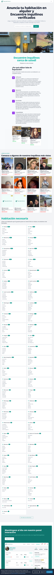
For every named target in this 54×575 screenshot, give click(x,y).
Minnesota (6, 411)
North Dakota (32, 477)
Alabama (31, 379)
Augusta (29, 244)
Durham (29, 286)
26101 (29, 469)
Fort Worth (30, 233)
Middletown (30, 331)
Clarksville (4, 265)
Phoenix (3, 272)
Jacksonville (4, 229)
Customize (36, 572)
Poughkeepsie (30, 255)
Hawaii (5, 455)
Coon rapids (4, 417)
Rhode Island (7, 422)
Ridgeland (4, 407)
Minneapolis (4, 413)
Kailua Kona (4, 458)
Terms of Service (14, 573)
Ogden (29, 338)
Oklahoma (31, 400)
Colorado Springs (5, 319)
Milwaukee (4, 391)
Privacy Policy (22, 573)
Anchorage (4, 489)
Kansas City (30, 371)
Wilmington (30, 326)
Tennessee (6, 259)
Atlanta (29, 239)
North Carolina (32, 281)
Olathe (29, 425)
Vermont (31, 488)
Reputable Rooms (6, 1)
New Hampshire (7, 357)
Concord (3, 361)
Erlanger (3, 384)
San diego (29, 295)
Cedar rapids (4, 469)
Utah (30, 335)
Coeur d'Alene (4, 373)
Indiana (5, 281)
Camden (3, 243)
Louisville (4, 380)
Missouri (31, 368)
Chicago (29, 261)
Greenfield (4, 397)
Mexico (5, 498)
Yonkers (29, 251)
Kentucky (6, 379)
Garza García (4, 501)
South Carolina (7, 292)
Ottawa (3, 513)
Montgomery (30, 386)
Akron (3, 353)
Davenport (4, 471)
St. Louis (29, 370)
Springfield (30, 372)
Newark (3, 239)
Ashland (3, 386)
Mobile (29, 383)
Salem (3, 364)
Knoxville (3, 263)
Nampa (3, 372)
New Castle (30, 330)
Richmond (4, 338)
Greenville (4, 295)
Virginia (5, 335)
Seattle (3, 307)
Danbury (29, 350)
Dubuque (4, 470)
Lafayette (29, 307)
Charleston (4, 297)
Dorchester (30, 276)
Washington (6, 303)
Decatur (29, 242)
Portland (29, 391)
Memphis (4, 262)
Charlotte (29, 285)
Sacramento (30, 296)
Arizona (5, 270)
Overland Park (30, 429)
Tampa (3, 231)
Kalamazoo (30, 316)
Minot (29, 482)
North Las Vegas (5, 329)
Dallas (29, 229)
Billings (3, 446)
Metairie (29, 309)
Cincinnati (4, 349)
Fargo (29, 478)
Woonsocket (4, 425)
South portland (5, 436)
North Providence (5, 429)
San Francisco (30, 297)
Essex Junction (30, 491)
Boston (29, 272)
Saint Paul (4, 414)
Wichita (29, 424)
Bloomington (4, 286)
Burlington (4, 244)
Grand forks (30, 480)
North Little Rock (31, 417)
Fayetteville (30, 284)
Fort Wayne (4, 284)
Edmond (29, 407)
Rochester (30, 252)
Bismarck (29, 481)
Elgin (29, 265)
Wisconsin (6, 390)
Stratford (29, 353)
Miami (3, 233)
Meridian (3, 371)
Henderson (4, 327)
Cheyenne (4, 478)
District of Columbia (34, 433)
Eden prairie (4, 416)
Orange (29, 299)
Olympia (3, 309)
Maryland (31, 357)
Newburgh (30, 254)
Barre (29, 492)
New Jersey (6, 237)
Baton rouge (30, 306)
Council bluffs (4, 467)
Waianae (3, 462)
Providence (4, 424)
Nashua (3, 360)
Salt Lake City (30, 337)
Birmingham (30, 380)
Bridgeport (30, 349)
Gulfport (3, 405)
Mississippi (6, 400)
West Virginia (32, 466)
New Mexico (32, 455)
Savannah (29, 240)
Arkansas (31, 411)
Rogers (29, 416)
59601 (3, 450)
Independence (30, 373)
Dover (29, 329)
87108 (29, 459)
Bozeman (4, 451)
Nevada (5, 324)
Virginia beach (4, 337)
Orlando (3, 228)
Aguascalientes (33, 505)
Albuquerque (30, 457)
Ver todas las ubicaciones (26, 517)
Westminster (30, 360)
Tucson (3, 273)
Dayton (3, 352)
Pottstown (4, 254)
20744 (29, 507)
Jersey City (4, 240)
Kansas (31, 422)
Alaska (5, 488)
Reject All (43, 572)
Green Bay (4, 395)
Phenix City (30, 384)
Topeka (29, 428)
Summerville (4, 299)
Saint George (30, 339)
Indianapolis (4, 282)
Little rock (29, 413)
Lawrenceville (30, 243)
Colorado (6, 313)
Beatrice (29, 450)
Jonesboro (30, 414)
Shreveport (30, 308)
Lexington (4, 382)
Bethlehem (4, 252)
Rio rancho (30, 462)
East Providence (5, 427)
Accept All (49, 572)
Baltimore (29, 359)
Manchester (4, 359)
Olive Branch (4, 403)
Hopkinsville (4, 383)
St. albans (29, 473)
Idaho (5, 368)
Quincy (29, 277)
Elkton (29, 364)
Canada (31, 498)
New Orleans (30, 304)
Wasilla (3, 491)
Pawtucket (4, 428)
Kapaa (3, 461)
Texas (30, 226)
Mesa (3, 274)
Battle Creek (30, 320)
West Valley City (30, 342)
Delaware (31, 324)
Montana (6, 444)
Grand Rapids (30, 315)
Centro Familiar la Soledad (7, 500)
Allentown (4, 251)
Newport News (4, 342)
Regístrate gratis (9, 538)
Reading (3, 255)
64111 (29, 375)
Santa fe (29, 458)
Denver (3, 315)
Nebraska (31, 444)
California (31, 292)
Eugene (29, 394)
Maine (5, 433)
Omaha (29, 446)
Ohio (5, 346)
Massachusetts (32, 270)
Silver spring (30, 361)
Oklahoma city (30, 403)
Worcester (30, 273)
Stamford (29, 348)
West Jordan (30, 341)
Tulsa (29, 402)
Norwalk (29, 352)
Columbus (4, 348)
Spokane (3, 308)
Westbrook (4, 437)
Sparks (3, 331)
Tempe (3, 276)
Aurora (29, 263)
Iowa (5, 466)
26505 (29, 471)
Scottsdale (4, 277)
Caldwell (3, 375)
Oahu (3, 459)
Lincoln (29, 447)
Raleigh (29, 282)
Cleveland (4, 350)
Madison (3, 394)
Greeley (3, 320)
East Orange (4, 242)
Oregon (31, 390)
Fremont (29, 451)
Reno (3, 330)
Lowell (29, 274)
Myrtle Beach (4, 296)
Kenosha (3, 393)
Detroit (29, 319)
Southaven (4, 402)
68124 (29, 448)
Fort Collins (4, 316)
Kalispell (3, 448)
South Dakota (7, 505)
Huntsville (29, 382)
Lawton (29, 405)
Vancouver (4, 306)
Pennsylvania (7, 248)
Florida (5, 226)
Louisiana (31, 303)
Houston (29, 228)
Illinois (31, 259)
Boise (3, 370)
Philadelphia (4, 250)
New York (31, 248)
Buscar (36, 26)
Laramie (3, 481)
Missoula (3, 447)
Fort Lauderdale (5, 232)
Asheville (29, 288)
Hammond (4, 285)
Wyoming (6, 477)
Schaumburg (30, 266)
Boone (3, 473)
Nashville (3, 261)
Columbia (4, 293)
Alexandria (4, 341)
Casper (3, 484)
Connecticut (32, 346)
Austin (29, 232)
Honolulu (4, 457)
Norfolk (3, 339)
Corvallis (29, 395)
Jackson (3, 406)
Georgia (31, 237)
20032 (29, 436)
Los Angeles (30, 293)
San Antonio (30, 231)
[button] (51, 1)
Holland (29, 318)
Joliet (29, 262)
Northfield (30, 493)
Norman (29, 406)
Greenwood (4, 288)
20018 (29, 437)
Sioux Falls (4, 507)
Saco (3, 439)
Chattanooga (4, 266)
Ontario (5, 511)
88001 (29, 461)
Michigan (31, 313)
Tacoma (3, 304)
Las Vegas (4, 326)
